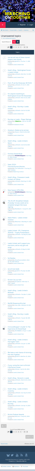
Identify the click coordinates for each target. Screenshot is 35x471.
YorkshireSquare (20, 155)
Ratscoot (17, 416)
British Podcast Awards (16, 414)
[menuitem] (29, 25)
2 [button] (13, 47)
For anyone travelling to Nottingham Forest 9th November (19, 95)
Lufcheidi (17, 74)
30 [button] (24, 47)
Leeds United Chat (18, 64)
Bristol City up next (14, 280)
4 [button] (18, 47)
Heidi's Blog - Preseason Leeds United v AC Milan (18, 178)
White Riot (17, 221)
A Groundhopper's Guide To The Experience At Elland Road (19, 328)
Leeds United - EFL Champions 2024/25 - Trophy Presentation (18, 232)
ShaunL (17, 132)
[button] (8, 47)
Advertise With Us (21, 461)
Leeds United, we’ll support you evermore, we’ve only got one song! (19, 245)
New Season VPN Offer (16, 190)
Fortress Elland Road (15, 154)
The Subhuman (19, 168)
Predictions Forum (18, 124)
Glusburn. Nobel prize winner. (18, 130)
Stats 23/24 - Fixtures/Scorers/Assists (16, 165)
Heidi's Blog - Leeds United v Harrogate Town (18, 341)
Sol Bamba (11, 258)
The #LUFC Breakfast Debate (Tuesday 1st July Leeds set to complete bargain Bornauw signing (18, 204)
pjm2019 (17, 61)
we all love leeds (13, 269)
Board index (4, 443)
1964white (18, 121)
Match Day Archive (18, 172)
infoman (17, 369)
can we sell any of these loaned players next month (19, 58)
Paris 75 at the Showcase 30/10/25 (20, 83)
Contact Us (12, 461)
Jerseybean (18, 281)
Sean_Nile (17, 305)
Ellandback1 (18, 209)
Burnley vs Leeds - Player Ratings (19, 119)
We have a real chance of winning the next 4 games (19, 353)
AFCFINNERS (18, 331)
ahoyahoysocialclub (20, 260)
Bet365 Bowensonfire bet (17, 303)
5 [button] (20, 47)
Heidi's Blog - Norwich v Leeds (18, 378)
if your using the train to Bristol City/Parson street (19, 366)
